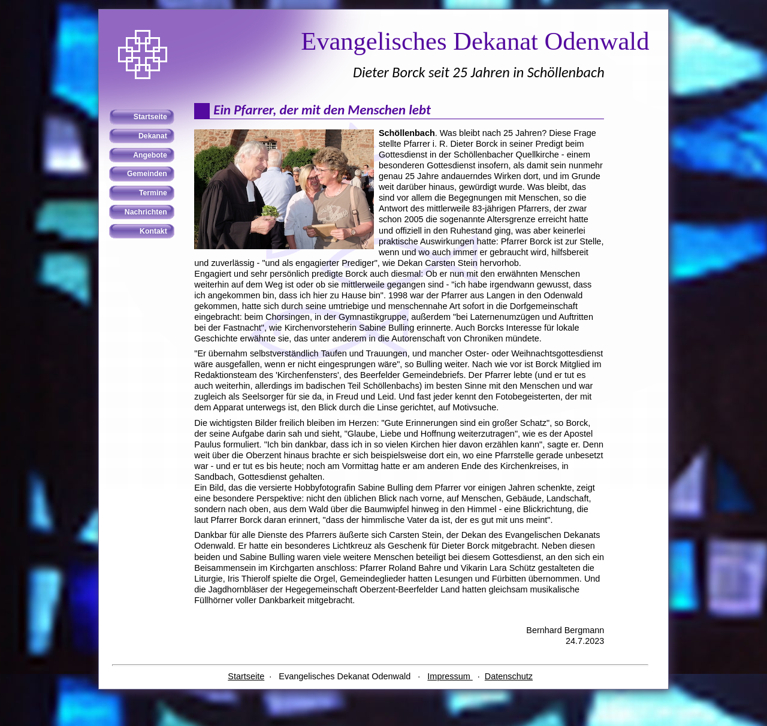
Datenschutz (509, 676)
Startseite (246, 676)
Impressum (449, 676)
